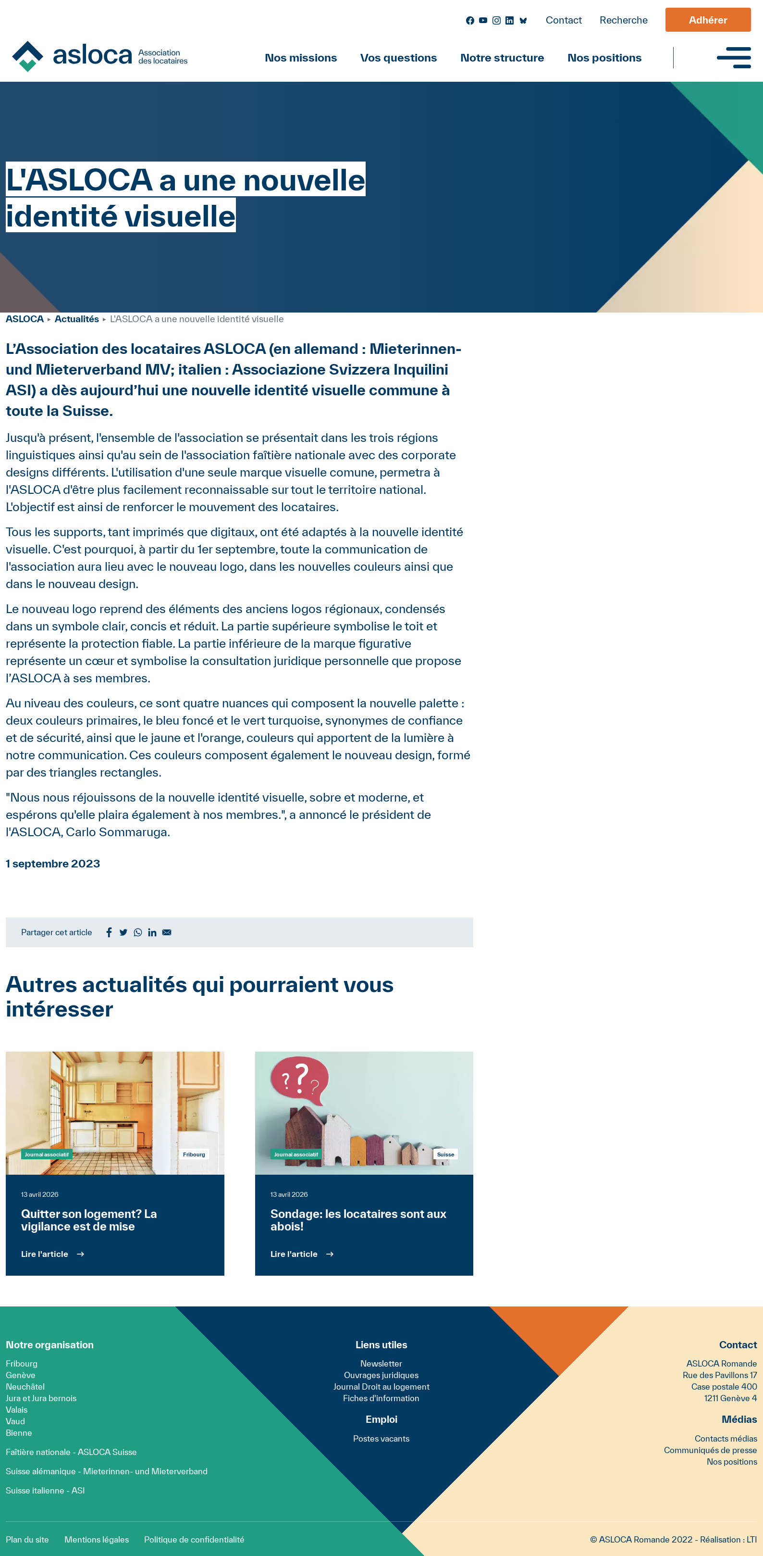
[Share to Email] (167, 932)
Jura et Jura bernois (41, 1398)
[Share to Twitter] (123, 932)
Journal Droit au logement (381, 1386)
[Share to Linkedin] (152, 932)
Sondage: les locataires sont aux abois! (358, 1220)
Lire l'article (44, 1253)
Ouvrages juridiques (381, 1375)
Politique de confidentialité (194, 1539)
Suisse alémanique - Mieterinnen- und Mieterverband (107, 1471)
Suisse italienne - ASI (45, 1490)
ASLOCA (25, 319)
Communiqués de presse (710, 1450)
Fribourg (21, 1363)
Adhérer (708, 19)
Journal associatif (47, 1154)
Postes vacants (381, 1438)
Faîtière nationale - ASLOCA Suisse (71, 1451)
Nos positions (604, 57)
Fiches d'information (381, 1398)
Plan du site (27, 1539)
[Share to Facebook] (109, 932)
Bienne (19, 1432)
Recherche (624, 19)
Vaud (15, 1421)
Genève (21, 1375)
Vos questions (398, 57)
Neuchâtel (25, 1386)
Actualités (77, 319)
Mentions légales (96, 1539)
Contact (564, 19)
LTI (752, 1539)
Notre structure (502, 57)
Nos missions (301, 57)
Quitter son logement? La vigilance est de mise (89, 1220)
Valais (16, 1409)
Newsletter (381, 1363)
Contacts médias (726, 1438)
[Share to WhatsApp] (138, 932)
